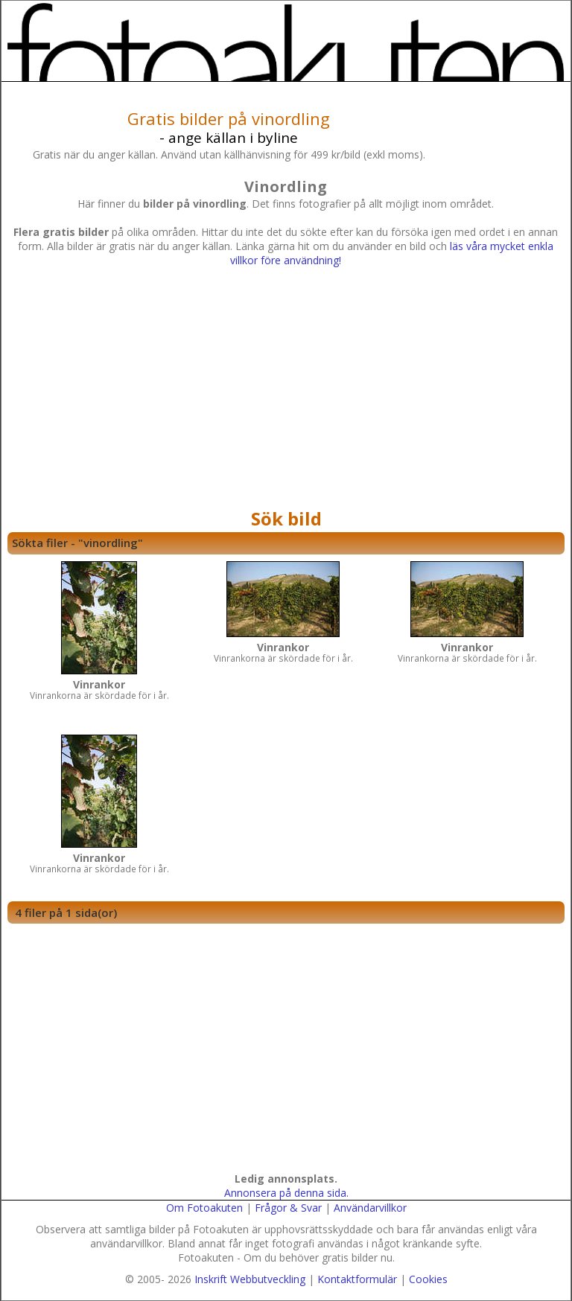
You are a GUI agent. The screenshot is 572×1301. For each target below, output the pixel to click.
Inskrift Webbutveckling (249, 1279)
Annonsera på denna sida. (286, 1193)
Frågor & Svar (288, 1208)
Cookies (428, 1279)
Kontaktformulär (357, 1279)
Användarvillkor (370, 1208)
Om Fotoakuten (204, 1208)
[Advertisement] (286, 391)
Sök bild (286, 518)
